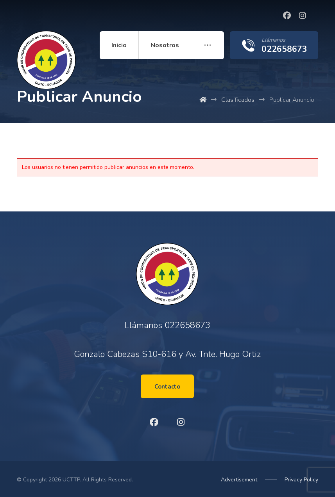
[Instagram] (302, 15)
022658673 (187, 325)
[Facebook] (287, 15)
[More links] (207, 45)
